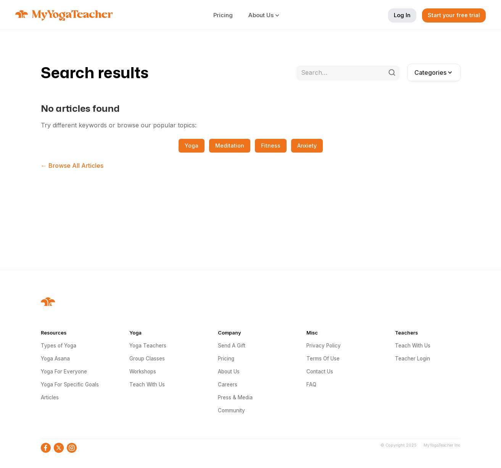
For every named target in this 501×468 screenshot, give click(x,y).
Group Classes (147, 358)
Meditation (229, 145)
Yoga (191, 145)
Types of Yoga (58, 346)
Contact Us (319, 371)
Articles (50, 397)
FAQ (311, 384)
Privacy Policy (323, 346)
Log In (402, 15)
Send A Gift (231, 346)
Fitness (270, 145)
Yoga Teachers (147, 346)
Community (231, 410)
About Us (229, 371)
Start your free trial (454, 15)
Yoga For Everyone (64, 371)
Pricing (223, 15)
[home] (64, 15)
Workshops (142, 371)
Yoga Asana (55, 358)
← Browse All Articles (72, 165)
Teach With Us (147, 384)
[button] (267, 15)
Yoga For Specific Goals (70, 384)
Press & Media (235, 397)
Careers (227, 384)
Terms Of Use (323, 358)
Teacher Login (412, 358)
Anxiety (307, 145)
